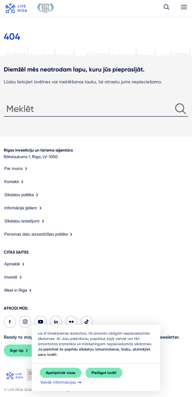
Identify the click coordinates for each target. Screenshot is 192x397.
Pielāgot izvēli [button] (103, 372)
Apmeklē (15, 264)
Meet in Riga (19, 290)
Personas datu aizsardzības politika (39, 234)
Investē (14, 277)
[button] (166, 8)
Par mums (16, 169)
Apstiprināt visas (60, 372)
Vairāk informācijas (61, 382)
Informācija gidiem (24, 208)
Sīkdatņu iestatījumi (25, 221)
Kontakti (14, 182)
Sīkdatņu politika (22, 195)
